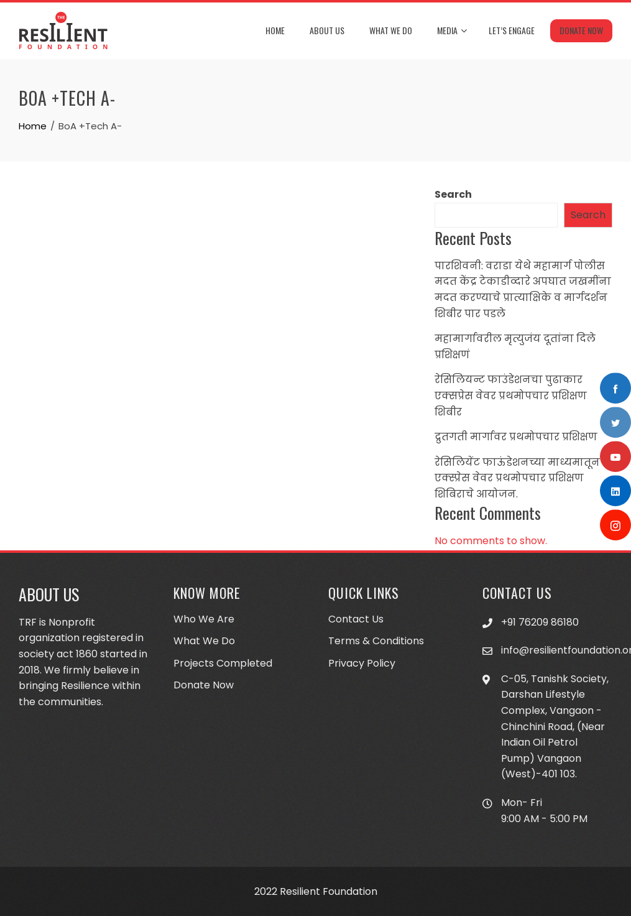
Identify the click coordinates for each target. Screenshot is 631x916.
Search (453, 194)
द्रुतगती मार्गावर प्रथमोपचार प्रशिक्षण (516, 437)
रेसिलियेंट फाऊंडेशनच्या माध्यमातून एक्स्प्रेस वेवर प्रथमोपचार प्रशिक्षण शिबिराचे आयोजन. (517, 478)
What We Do (390, 30)
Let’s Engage (512, 30)
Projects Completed (222, 663)
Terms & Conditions (376, 641)
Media (452, 31)
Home (275, 30)
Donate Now (581, 30)
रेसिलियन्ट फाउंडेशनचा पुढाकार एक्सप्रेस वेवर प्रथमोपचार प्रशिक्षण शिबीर (511, 395)
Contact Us (356, 619)
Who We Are (203, 619)
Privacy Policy (361, 663)
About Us (327, 30)
